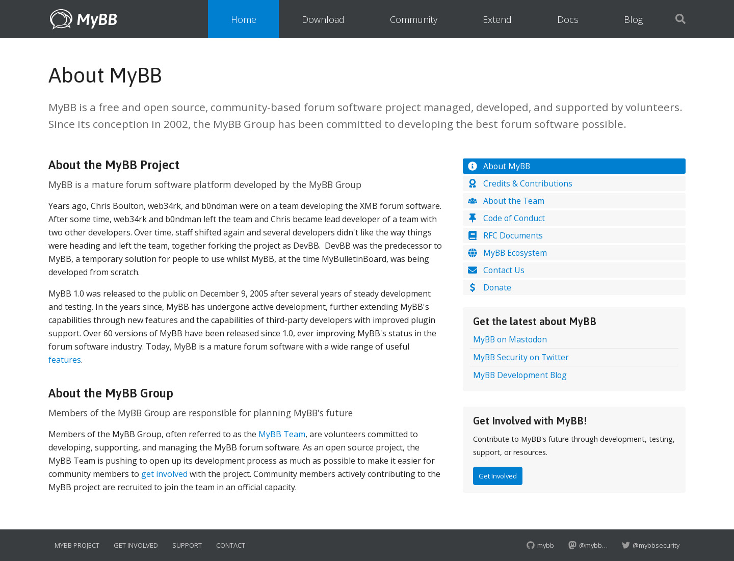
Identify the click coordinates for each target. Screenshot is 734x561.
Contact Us (496, 270)
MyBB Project (77, 545)
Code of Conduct (506, 218)
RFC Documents (505, 235)
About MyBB (498, 166)
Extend (497, 19)
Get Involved (498, 475)
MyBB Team (281, 434)
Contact (230, 545)
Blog (633, 19)
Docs (568, 19)
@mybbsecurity (650, 545)
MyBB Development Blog (520, 375)
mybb (540, 545)
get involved (164, 473)
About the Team (505, 200)
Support (187, 545)
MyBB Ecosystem (507, 252)
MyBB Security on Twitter (521, 357)
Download (323, 19)
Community (413, 19)
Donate (489, 287)
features (64, 359)
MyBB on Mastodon (510, 339)
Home (243, 19)
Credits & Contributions (519, 183)
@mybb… (588, 545)
